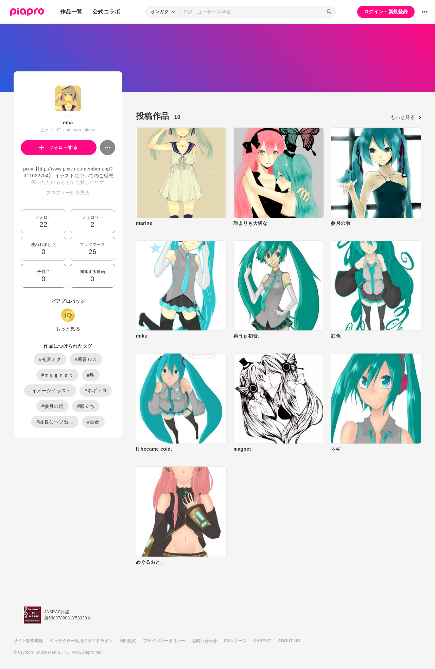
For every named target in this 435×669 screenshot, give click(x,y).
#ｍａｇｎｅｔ (57, 375)
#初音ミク (50, 359)
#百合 (93, 421)
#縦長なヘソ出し (54, 421)
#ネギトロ (96, 390)
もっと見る (68, 328)
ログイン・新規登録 (386, 11)
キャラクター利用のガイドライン (81, 640)
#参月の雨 (52, 406)
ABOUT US (289, 640)
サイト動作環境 (28, 640)
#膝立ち (85, 406)
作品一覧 (71, 12)
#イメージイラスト (50, 390)
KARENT (262, 640)
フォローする (58, 147)
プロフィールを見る (68, 192)
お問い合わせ (204, 640)
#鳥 (91, 375)
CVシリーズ (235, 640)
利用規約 (128, 640)
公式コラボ (106, 12)
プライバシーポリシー (164, 640)
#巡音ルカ (86, 359)
